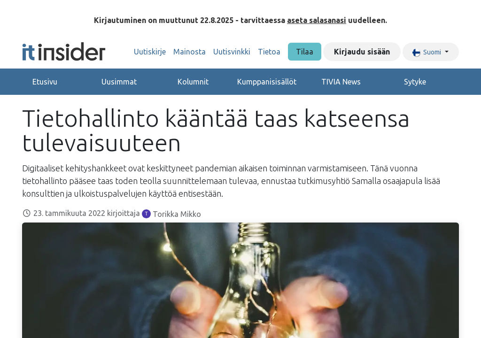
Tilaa (304, 51)
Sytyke (415, 81)
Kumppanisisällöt (266, 81)
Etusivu (44, 81)
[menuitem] (150, 51)
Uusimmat (119, 81)
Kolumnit (193, 81)
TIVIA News (341, 81)
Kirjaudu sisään (362, 51)
